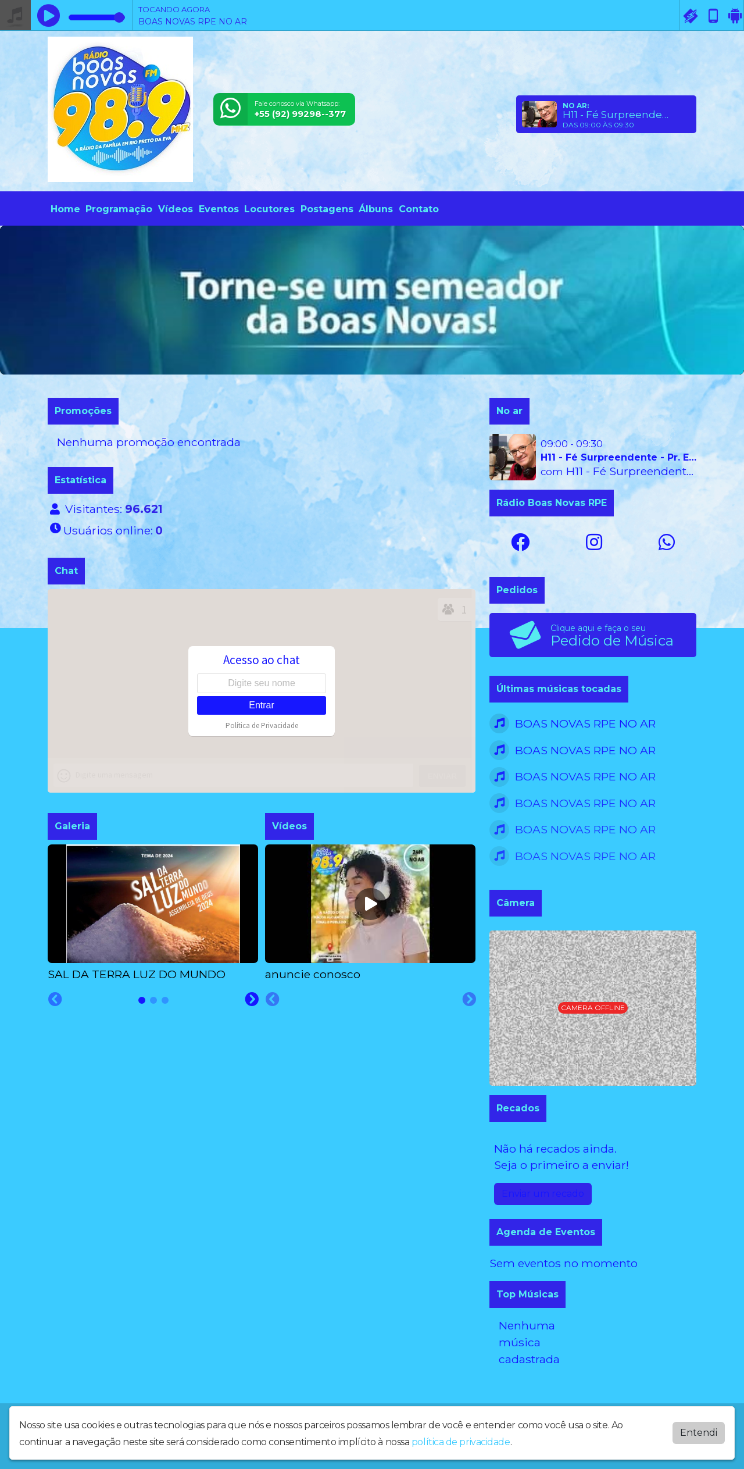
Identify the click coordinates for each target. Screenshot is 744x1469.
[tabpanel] (153, 913)
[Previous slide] (55, 1000)
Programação (118, 209)
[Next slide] (251, 1000)
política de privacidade (461, 1441)
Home (65, 209)
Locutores (269, 209)
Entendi (698, 1432)
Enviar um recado (543, 1193)
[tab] (141, 1000)
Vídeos (175, 209)
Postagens (327, 209)
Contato (419, 209)
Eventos (219, 209)
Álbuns (376, 209)
